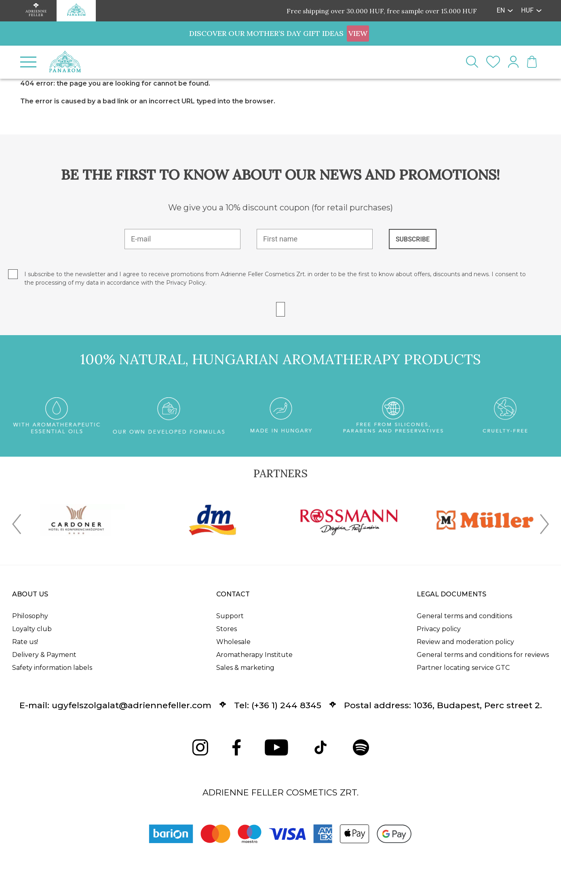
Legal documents (451, 594)
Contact (233, 594)
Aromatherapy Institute (254, 655)
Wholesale (233, 642)
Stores (226, 629)
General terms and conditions (464, 616)
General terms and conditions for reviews (483, 655)
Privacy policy (439, 629)
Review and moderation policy (465, 642)
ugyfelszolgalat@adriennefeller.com (131, 705)
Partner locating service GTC (463, 667)
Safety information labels (52, 667)
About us (30, 594)
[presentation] (16, 525)
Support (230, 616)
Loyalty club (32, 629)
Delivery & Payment (44, 655)
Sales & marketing (245, 667)
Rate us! (25, 642)
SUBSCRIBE (413, 239)
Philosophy (30, 616)
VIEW (357, 33)
